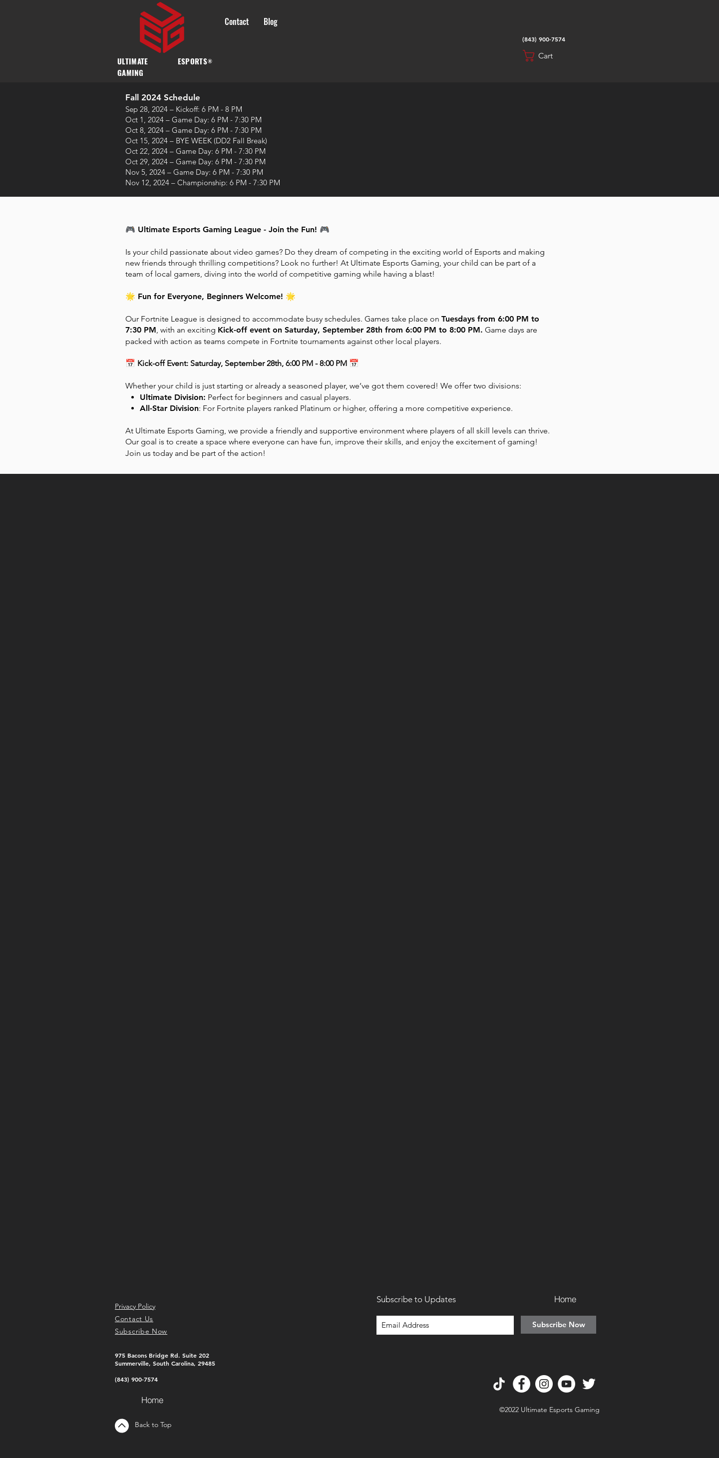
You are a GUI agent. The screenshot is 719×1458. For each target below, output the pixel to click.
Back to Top (153, 1424)
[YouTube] (566, 1384)
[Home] (152, 1400)
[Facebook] (521, 1384)
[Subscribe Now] (558, 1325)
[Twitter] (589, 1384)
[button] (545, 55)
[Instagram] (544, 1384)
